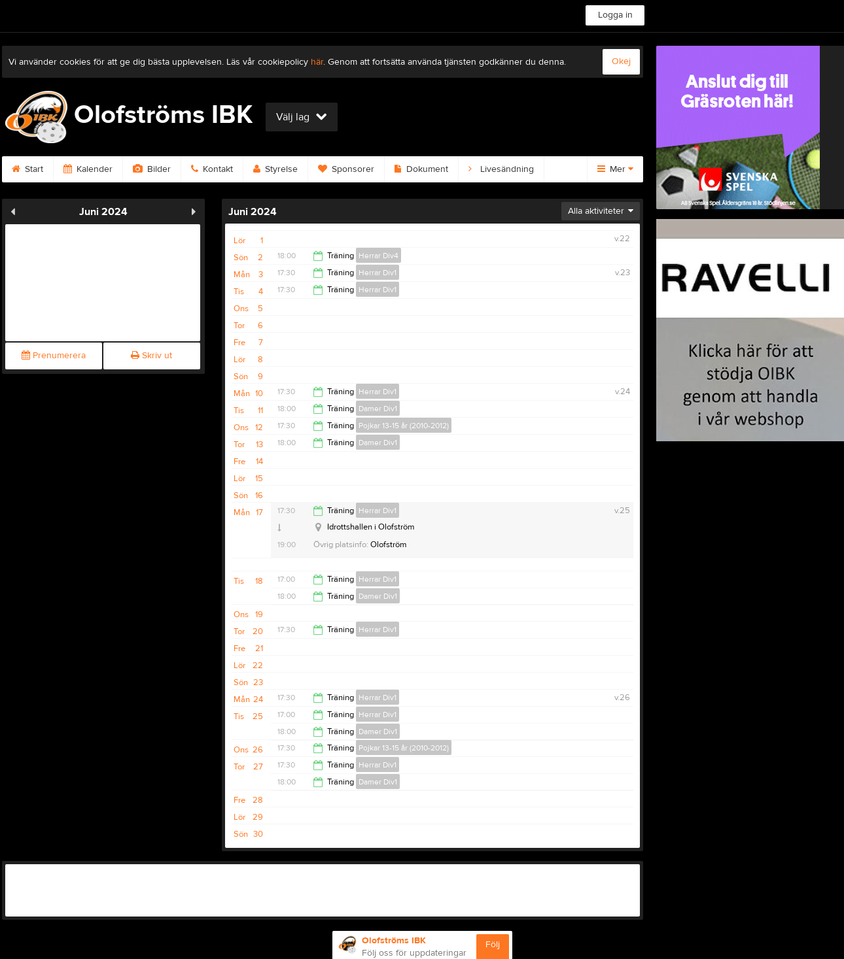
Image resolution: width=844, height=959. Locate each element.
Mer (615, 169)
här (317, 62)
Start (27, 169)
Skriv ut (151, 356)
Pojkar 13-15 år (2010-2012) (404, 425)
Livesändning (501, 169)
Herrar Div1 (377, 272)
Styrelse (275, 169)
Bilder (152, 169)
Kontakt (212, 169)
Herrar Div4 (378, 255)
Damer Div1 (378, 408)
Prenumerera (54, 356)
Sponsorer (346, 169)
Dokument (421, 169)
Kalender (88, 169)
